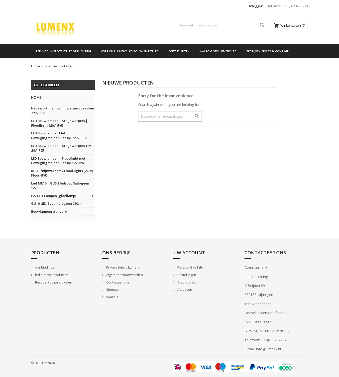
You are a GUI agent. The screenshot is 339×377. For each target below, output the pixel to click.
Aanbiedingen (45, 267)
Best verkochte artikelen (53, 282)
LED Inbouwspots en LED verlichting (63, 51)
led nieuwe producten (51, 275)
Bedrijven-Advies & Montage (267, 51)
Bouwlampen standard (49, 211)
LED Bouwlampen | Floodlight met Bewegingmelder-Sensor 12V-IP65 (58, 160)
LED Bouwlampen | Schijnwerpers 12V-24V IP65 (61, 148)
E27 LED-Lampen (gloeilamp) (53, 195)
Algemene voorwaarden (124, 275)
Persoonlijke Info (190, 267)
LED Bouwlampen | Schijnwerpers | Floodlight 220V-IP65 (59, 123)
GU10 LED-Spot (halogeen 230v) (56, 203)
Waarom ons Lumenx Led (218, 51)
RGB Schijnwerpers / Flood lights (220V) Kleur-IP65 (62, 173)
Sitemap (112, 289)
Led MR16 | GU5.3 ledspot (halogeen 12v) (60, 185)
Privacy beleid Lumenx (123, 267)
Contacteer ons (117, 282)
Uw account (189, 253)
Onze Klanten (179, 51)
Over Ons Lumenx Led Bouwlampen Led (130, 51)
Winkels (112, 297)
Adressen (184, 289)
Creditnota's (186, 282)
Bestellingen (186, 275)
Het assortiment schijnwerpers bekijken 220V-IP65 (62, 110)
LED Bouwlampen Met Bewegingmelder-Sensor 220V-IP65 (59, 135)
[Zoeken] (221, 25)
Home (36, 97)
